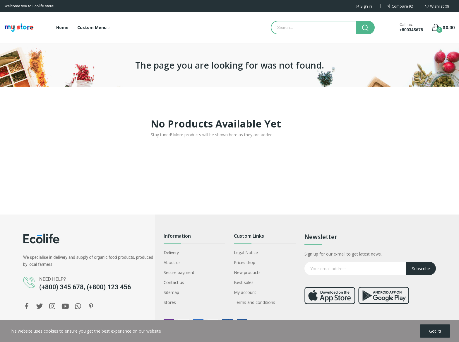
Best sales (244, 282)
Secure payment (179, 272)
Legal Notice (246, 252)
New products (247, 272)
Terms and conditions (254, 302)
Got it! (435, 331)
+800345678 (411, 30)
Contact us (174, 282)
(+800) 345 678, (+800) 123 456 (85, 287)
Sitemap (171, 292)
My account (245, 292)
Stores (170, 302)
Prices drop (244, 262)
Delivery (171, 252)
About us (172, 262)
